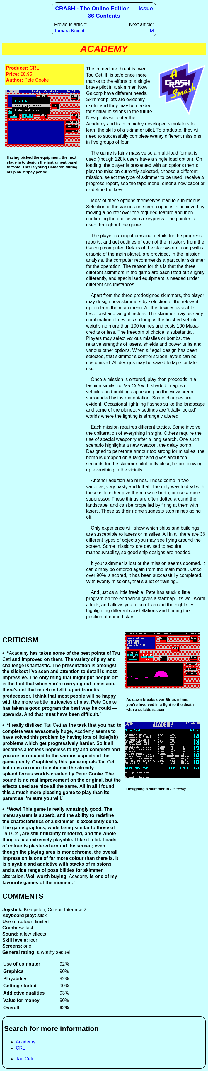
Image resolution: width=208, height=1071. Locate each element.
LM (150, 30)
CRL (20, 1047)
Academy (25, 1041)
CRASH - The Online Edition (92, 8)
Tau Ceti (24, 1058)
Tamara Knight (69, 30)
